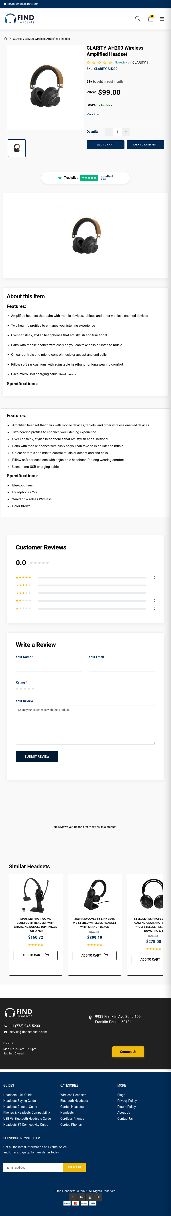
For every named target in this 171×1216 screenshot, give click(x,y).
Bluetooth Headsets (74, 1100)
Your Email (96, 657)
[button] (138, 19)
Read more (67, 374)
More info (93, 114)
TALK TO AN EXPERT (145, 144)
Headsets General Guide (20, 1107)
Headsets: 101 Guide (18, 1095)
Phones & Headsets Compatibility (26, 1112)
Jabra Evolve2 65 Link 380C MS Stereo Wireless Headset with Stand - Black (94, 922)
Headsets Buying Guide (19, 1100)
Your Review (24, 701)
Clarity (139, 63)
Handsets (67, 1112)
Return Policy (126, 1107)
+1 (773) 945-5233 (21, 1026)
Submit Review (37, 756)
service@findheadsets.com (20, 3)
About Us (123, 1112)
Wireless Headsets (73, 1095)
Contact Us (128, 1052)
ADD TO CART (105, 144)
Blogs (121, 1095)
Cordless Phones (72, 1118)
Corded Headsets (72, 1107)
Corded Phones (71, 1124)
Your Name (24, 657)
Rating (21, 682)
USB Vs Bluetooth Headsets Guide (27, 1118)
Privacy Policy (127, 1100)
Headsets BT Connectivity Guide (25, 1124)
